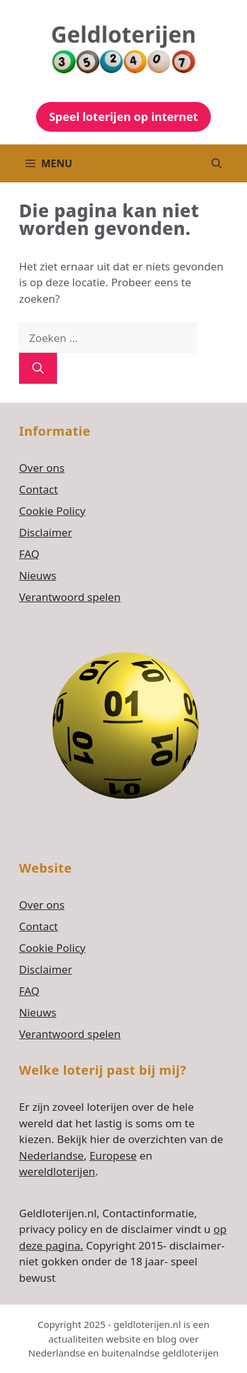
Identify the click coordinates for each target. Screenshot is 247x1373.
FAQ (29, 554)
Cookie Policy (52, 510)
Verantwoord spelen (69, 597)
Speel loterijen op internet (123, 116)
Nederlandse (51, 1155)
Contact (38, 489)
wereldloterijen (57, 1171)
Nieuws (37, 575)
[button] (216, 163)
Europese (113, 1155)
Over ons (42, 467)
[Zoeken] (38, 368)
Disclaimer (45, 532)
